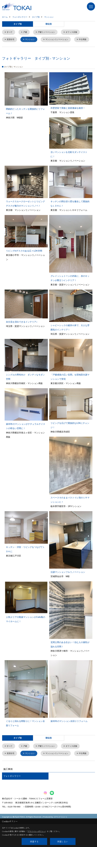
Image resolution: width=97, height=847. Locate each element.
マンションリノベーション (59, 40)
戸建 (26, 32)
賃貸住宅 (11, 40)
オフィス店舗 (74, 32)
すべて (10, 32)
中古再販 (11, 47)
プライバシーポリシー (36, 831)
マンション (31, 40)
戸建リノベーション (48, 32)
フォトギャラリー (12, 792)
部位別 (49, 24)
